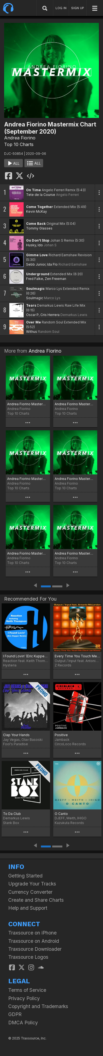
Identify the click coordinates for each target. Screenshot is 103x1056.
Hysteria (9, 665)
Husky (31, 245)
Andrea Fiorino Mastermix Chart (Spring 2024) (75, 479)
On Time (33, 190)
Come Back (36, 224)
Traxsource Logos (28, 957)
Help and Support (27, 908)
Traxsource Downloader (35, 949)
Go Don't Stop (37, 240)
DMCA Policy (23, 1022)
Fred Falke (34, 279)
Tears (31, 305)
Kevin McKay (36, 211)
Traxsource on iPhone (32, 933)
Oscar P (32, 315)
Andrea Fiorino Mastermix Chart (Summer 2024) (28, 479)
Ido (40, 245)
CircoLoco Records (70, 744)
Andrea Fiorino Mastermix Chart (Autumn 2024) (75, 404)
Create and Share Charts (36, 900)
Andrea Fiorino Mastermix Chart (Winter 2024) (28, 553)
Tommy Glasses (39, 228)
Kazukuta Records (69, 823)
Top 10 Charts (19, 144)
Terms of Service (27, 990)
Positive (61, 735)
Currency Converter (30, 892)
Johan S (50, 245)
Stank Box (11, 823)
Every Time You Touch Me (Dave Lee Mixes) (77, 656)
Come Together (39, 207)
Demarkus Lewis (73, 315)
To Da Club (12, 814)
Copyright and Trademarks (38, 1006)
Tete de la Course (40, 195)
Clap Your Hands (16, 735)
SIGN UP (77, 8)
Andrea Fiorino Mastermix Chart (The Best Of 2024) (28, 404)
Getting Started (25, 876)
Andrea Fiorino (19, 138)
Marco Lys (52, 298)
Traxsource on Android (33, 941)
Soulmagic (35, 289)
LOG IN (60, 8)
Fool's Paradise (15, 744)
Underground (37, 274)
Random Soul (48, 332)
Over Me (33, 322)
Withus (31, 332)
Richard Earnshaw (73, 264)
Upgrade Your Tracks (32, 884)
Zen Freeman (55, 279)
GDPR (15, 1014)
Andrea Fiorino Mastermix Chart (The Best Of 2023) (75, 553)
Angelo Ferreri (67, 195)
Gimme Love (37, 255)
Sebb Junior (35, 264)
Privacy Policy (24, 998)
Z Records (63, 665)
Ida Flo (52, 264)
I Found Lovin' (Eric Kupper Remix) (26, 656)
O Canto (61, 814)
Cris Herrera (50, 315)
